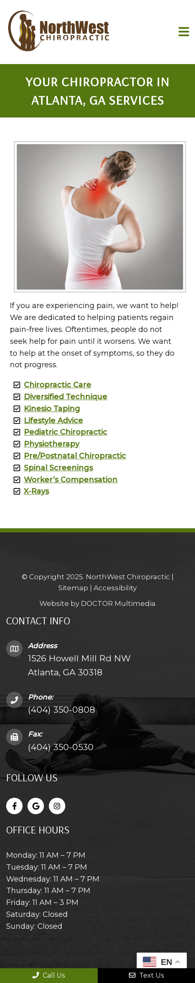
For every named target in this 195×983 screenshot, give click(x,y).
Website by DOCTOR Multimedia (97, 603)
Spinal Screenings (52, 467)
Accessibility (115, 588)
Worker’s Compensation (65, 479)
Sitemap (73, 588)
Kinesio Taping (46, 408)
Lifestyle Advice (47, 420)
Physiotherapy (45, 444)
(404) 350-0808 (61, 709)
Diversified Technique (59, 396)
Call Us (48, 975)
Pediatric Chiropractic (59, 432)
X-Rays (30, 491)
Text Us (146, 975)
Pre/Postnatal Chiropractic (69, 455)
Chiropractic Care (51, 384)
